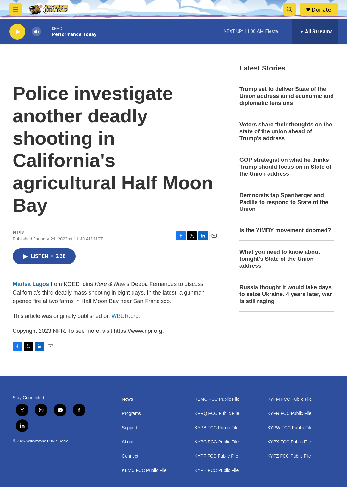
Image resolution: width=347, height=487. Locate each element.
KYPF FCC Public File (216, 456)
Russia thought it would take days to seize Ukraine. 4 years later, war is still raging (285, 294)
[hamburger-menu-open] (15, 9)
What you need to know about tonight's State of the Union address (279, 259)
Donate (321, 9)
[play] (17, 31)
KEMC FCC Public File (144, 470)
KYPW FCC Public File (289, 427)
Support (129, 427)
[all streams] (315, 31)
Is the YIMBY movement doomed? (285, 230)
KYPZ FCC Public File (289, 456)
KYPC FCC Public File (217, 442)
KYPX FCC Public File (289, 442)
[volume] (36, 32)
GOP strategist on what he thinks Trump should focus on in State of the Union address (285, 167)
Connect (130, 456)
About (127, 442)
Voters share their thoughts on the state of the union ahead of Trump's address (285, 131)
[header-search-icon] (289, 9)
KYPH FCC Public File (217, 470)
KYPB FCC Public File (216, 427)
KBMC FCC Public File (217, 399)
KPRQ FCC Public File (217, 413)
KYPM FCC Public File (289, 399)
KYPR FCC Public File (289, 413)
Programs (131, 413)
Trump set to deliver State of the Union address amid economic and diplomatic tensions (286, 96)
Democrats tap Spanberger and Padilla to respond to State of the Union (283, 202)
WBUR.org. (125, 316)
